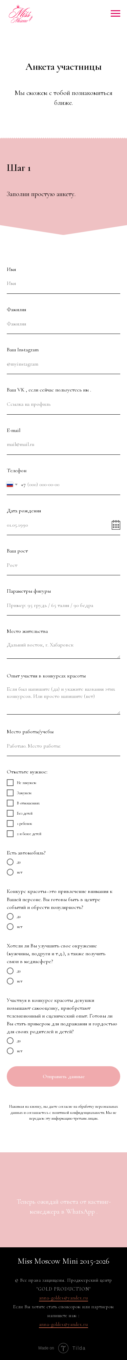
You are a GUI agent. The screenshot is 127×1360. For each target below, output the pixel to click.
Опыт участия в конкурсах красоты (46, 675)
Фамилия (16, 309)
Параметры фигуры (29, 591)
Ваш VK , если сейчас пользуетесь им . (49, 389)
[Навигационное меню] (115, 13)
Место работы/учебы (30, 731)
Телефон (16, 470)
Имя (11, 269)
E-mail (13, 430)
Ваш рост (17, 550)
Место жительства (27, 631)
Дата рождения (24, 510)
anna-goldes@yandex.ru (63, 1298)
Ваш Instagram (23, 349)
